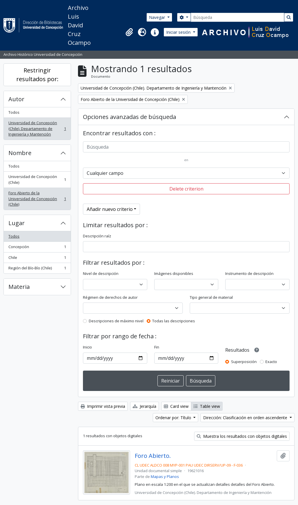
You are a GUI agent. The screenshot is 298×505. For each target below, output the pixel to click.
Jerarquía (144, 406)
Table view (207, 406)
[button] (129, 32)
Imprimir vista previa (103, 406)
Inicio (87, 347)
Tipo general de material (211, 297)
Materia (19, 287)
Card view (176, 406)
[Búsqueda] (237, 17)
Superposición (244, 361)
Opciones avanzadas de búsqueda (129, 117)
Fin (156, 347)
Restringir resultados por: (37, 74)
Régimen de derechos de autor (110, 297)
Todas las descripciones (173, 320)
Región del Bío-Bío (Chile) (37, 269)
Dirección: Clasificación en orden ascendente (245, 417)
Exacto (271, 361)
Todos (13, 112)
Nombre (19, 153)
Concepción (37, 248)
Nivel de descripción (100, 273)
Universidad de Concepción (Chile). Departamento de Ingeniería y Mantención (37, 128)
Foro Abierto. (153, 455)
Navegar (157, 17)
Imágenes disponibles (173, 273)
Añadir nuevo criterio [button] (110, 209)
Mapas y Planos (165, 476)
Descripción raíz (97, 236)
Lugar (16, 223)
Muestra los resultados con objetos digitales (242, 436)
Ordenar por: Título (173, 417)
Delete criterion (186, 189)
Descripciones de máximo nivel (116, 320)
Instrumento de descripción (249, 273)
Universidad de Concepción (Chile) (37, 179)
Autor (16, 99)
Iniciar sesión (179, 32)
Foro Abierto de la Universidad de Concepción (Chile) (37, 198)
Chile (37, 259)
